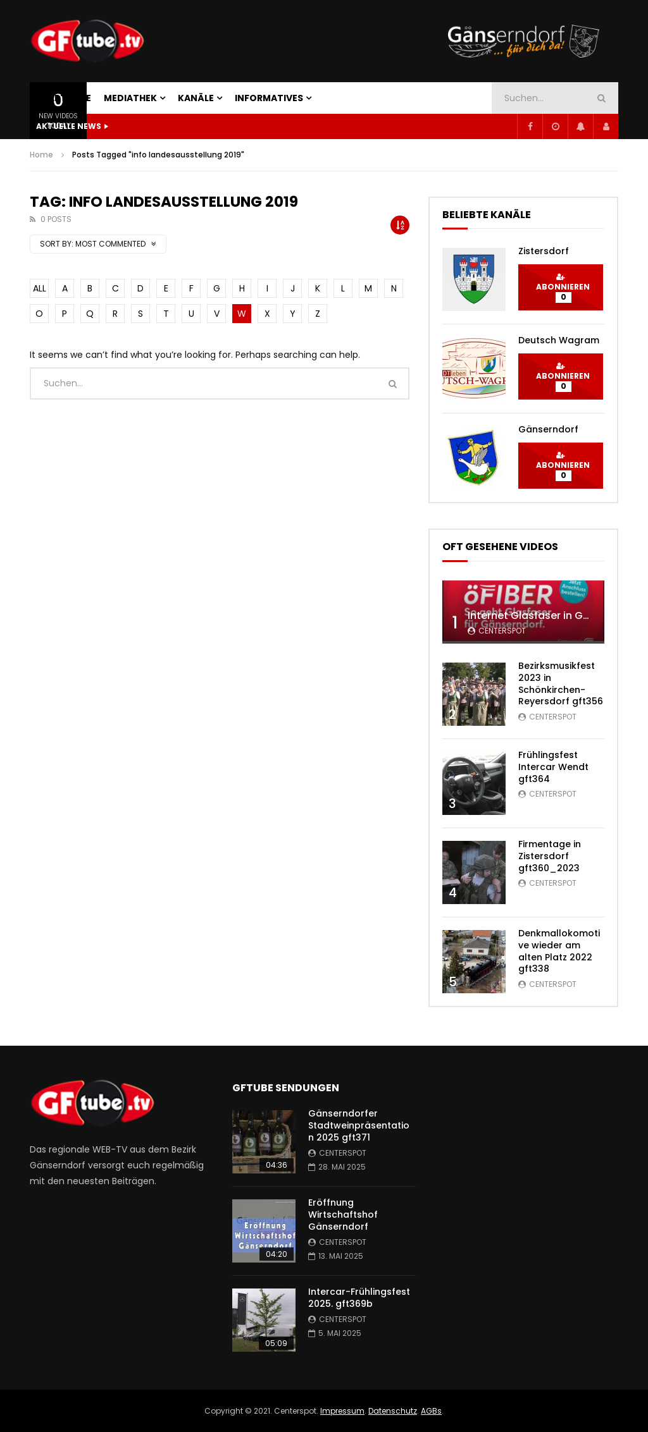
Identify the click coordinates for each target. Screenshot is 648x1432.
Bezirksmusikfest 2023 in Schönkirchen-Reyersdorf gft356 (560, 683)
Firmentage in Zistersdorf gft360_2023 (549, 856)
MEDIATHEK (130, 98)
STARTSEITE (63, 98)
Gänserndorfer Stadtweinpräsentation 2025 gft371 (358, 1125)
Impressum (342, 1410)
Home (41, 154)
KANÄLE (196, 98)
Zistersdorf (543, 251)
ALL (39, 288)
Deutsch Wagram (558, 340)
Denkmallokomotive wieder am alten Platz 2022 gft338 (559, 951)
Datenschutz (392, 1410)
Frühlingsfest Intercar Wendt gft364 (553, 767)
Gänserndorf (548, 429)
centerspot (502, 630)
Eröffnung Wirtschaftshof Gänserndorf (343, 1214)
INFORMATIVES (269, 98)
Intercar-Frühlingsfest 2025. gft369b (359, 1297)
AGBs (431, 1410)
